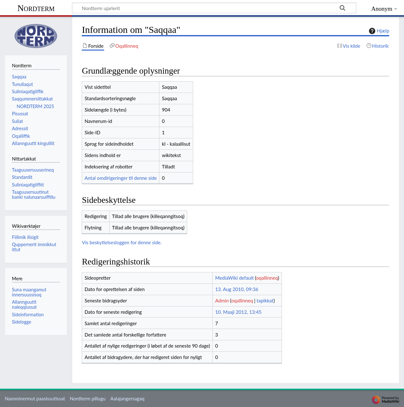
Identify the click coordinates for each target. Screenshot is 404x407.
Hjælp (378, 31)
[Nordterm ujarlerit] (214, 8)
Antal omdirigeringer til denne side (121, 178)
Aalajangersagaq (127, 398)
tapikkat (265, 300)
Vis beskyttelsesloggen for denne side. (122, 242)
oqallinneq (267, 278)
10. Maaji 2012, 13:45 (238, 312)
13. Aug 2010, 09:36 (236, 289)
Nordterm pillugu (87, 398)
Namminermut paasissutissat (35, 398)
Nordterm (36, 8)
